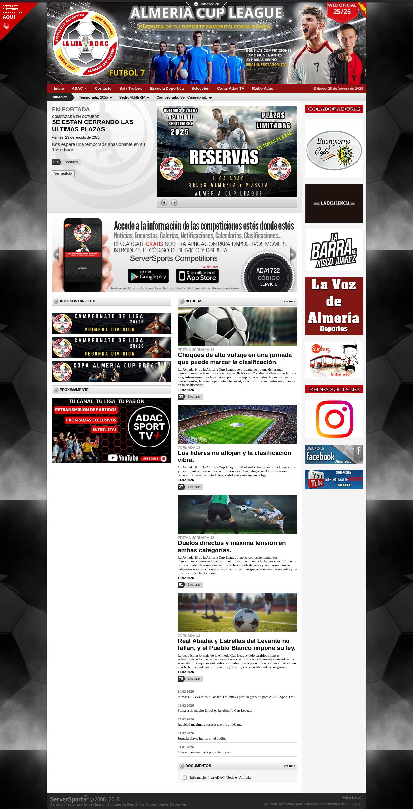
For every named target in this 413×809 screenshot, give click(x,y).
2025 (93, 97)
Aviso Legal (351, 797)
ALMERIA (132, 97)
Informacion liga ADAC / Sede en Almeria (220, 777)
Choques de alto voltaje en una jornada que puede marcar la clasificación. (235, 358)
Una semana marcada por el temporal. (205, 752)
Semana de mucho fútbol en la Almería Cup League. (215, 710)
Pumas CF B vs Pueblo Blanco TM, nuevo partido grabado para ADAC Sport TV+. (237, 697)
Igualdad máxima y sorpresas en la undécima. (210, 724)
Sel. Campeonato (181, 97)
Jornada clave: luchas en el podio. (202, 738)
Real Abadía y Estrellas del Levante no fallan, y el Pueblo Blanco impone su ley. (237, 644)
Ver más (289, 301)
